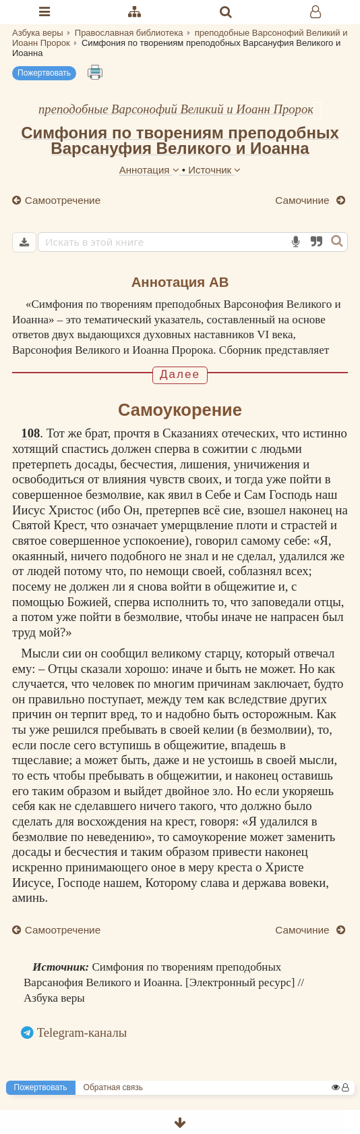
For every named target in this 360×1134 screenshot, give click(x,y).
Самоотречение (61, 200)
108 (30, 433)
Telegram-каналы (82, 1032)
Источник (214, 170)
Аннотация (150, 170)
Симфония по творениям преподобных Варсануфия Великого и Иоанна (180, 140)
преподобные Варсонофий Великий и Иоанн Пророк (175, 109)
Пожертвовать (44, 73)
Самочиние (303, 200)
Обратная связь (113, 1087)
